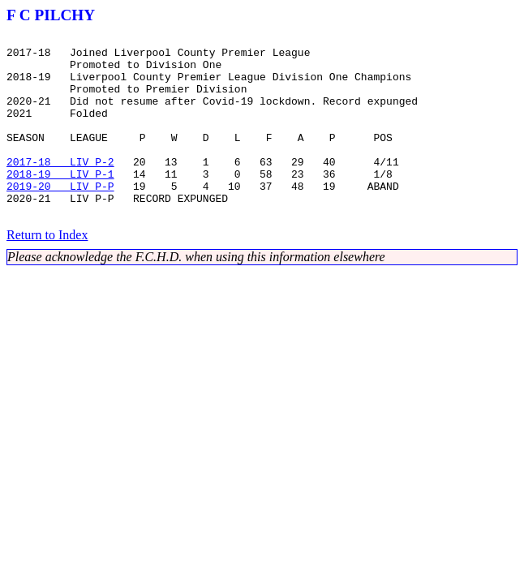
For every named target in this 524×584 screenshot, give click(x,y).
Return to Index (47, 271)
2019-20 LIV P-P (60, 217)
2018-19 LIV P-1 (60, 202)
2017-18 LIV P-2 (60, 188)
